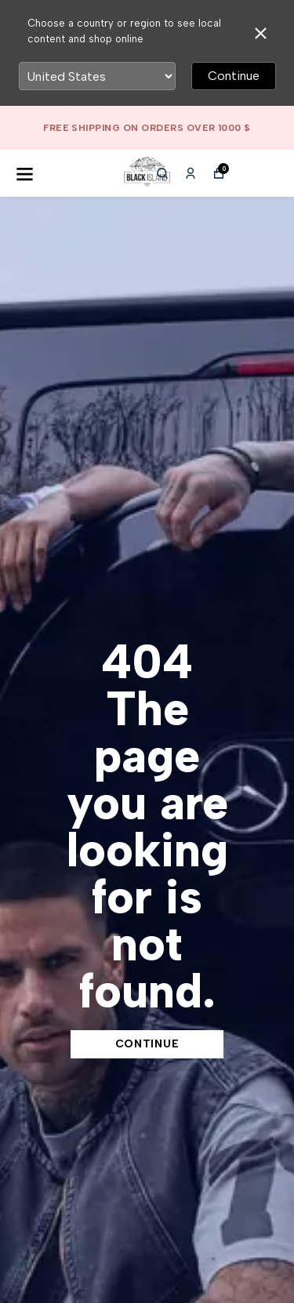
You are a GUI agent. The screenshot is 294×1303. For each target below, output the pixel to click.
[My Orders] (190, 173)
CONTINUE (147, 1044)
